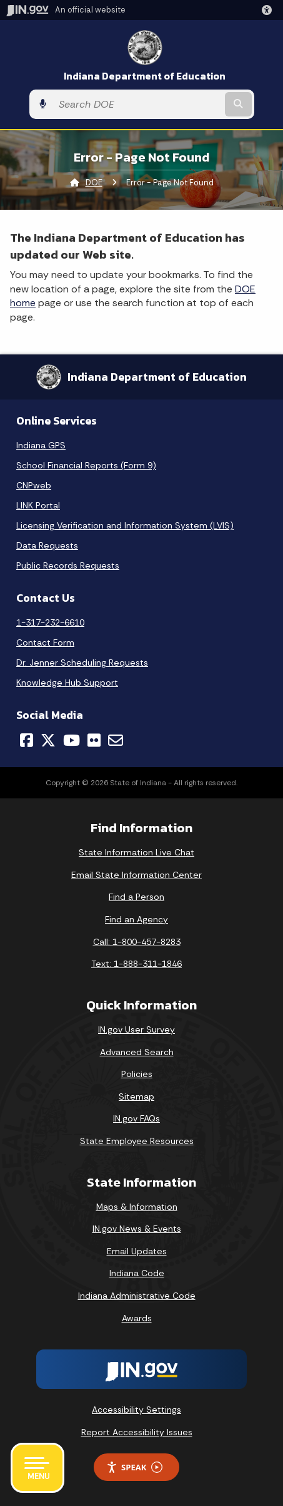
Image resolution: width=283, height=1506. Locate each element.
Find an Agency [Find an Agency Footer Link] (136, 919)
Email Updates (137, 1251)
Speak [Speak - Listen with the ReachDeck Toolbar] (134, 1467)
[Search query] (137, 104)
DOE (94, 182)
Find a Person (136, 896)
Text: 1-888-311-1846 (136, 963)
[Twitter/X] (48, 740)
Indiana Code (136, 1273)
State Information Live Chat (136, 852)
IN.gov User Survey (136, 1029)
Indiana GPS (41, 445)
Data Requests (47, 545)
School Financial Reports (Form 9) (86, 465)
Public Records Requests (67, 565)
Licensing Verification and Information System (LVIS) (125, 525)
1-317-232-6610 (50, 622)
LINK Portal (38, 505)
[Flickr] (94, 740)
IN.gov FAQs (136, 1118)
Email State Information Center (136, 874)
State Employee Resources (137, 1141)
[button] (269, 10)
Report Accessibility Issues (136, 1432)
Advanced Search (137, 1052)
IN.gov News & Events (136, 1228)
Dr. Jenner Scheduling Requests (82, 662)
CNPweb (33, 485)
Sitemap (136, 1096)
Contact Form (45, 642)
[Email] (115, 740)
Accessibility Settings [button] (136, 1409)
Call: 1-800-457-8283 (137, 941)
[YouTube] (71, 740)
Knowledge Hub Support (67, 682)
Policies (136, 1074)
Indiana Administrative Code (137, 1295)
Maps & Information (136, 1206)
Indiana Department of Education (145, 76)
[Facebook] (26, 740)
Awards (137, 1318)
